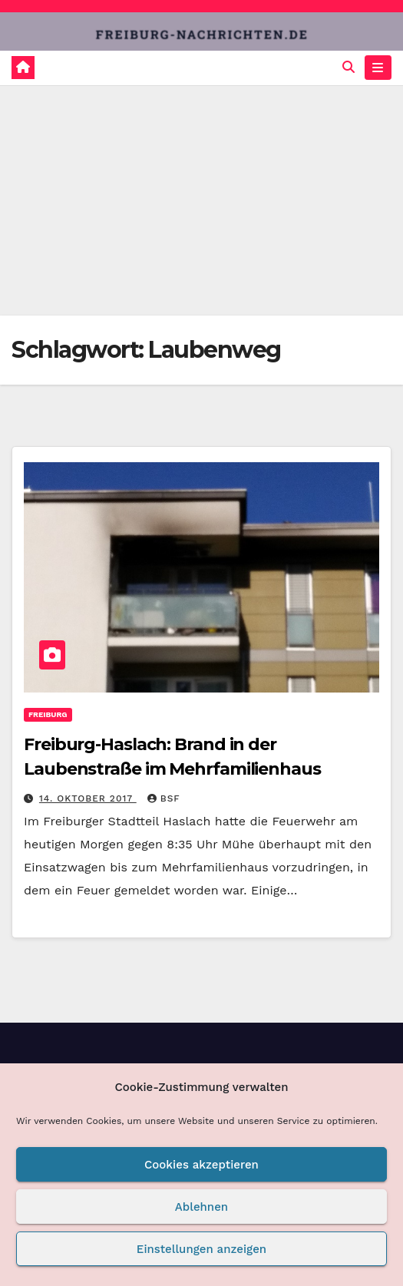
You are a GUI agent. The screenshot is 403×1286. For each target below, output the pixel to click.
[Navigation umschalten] (378, 67)
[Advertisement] (201, 200)
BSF (163, 798)
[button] (348, 67)
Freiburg (48, 714)
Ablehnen (201, 1207)
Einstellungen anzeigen (201, 1249)
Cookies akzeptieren (201, 1165)
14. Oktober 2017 (88, 798)
